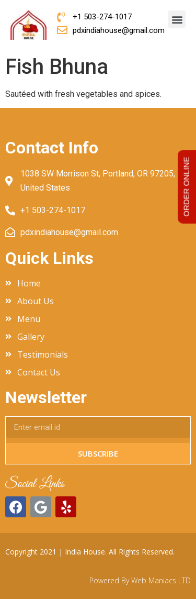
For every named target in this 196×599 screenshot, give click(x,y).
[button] (177, 19)
